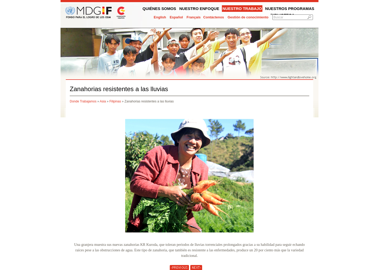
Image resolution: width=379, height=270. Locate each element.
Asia (103, 101)
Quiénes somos (159, 8)
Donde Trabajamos (83, 101)
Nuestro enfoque (199, 8)
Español (176, 17)
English (160, 17)
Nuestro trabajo (242, 8)
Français (194, 17)
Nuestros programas (289, 8)
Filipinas (115, 101)
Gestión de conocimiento (248, 17)
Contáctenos (213, 17)
